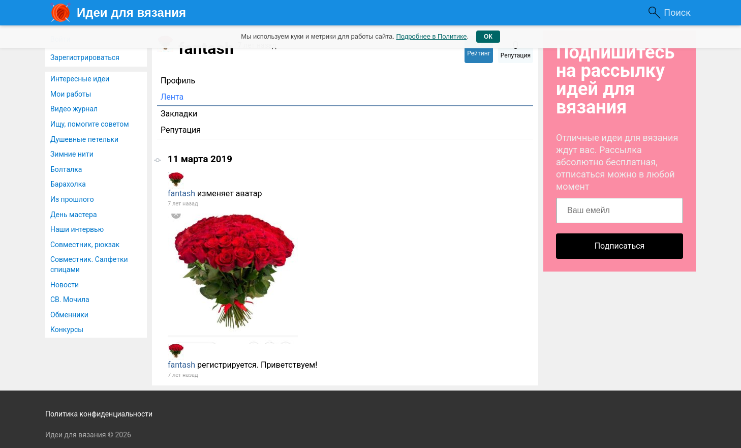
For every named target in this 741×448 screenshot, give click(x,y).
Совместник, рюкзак (84, 245)
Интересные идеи (79, 79)
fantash (181, 193)
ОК (488, 36)
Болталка (66, 169)
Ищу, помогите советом (89, 124)
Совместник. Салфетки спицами (89, 264)
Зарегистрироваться (84, 57)
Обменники (69, 315)
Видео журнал (74, 109)
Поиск (677, 12)
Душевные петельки (84, 139)
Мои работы (70, 94)
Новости (64, 285)
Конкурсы (66, 329)
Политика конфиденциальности (98, 414)
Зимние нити (72, 154)
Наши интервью (77, 229)
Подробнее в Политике (431, 36)
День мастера (73, 215)
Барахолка (68, 184)
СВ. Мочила (69, 299)
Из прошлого (72, 199)
